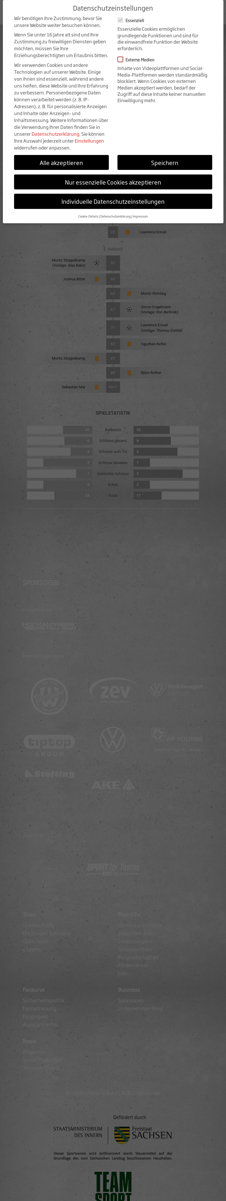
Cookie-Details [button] (88, 211)
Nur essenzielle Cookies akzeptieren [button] (113, 177)
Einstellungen (89, 136)
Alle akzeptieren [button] (61, 158)
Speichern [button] (164, 158)
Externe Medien (137, 55)
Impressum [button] (140, 211)
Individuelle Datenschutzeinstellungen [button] (113, 196)
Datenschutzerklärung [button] (115, 211)
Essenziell (132, 16)
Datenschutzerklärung (55, 129)
